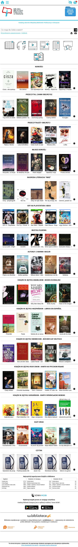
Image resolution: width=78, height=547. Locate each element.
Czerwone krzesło (56, 486)
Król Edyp (4, 488)
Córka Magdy (5, 483)
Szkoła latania (30, 481)
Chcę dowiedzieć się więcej (29, 545)
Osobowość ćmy (5, 486)
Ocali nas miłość (56, 488)
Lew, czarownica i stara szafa (8, 484)
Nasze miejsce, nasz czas (58, 483)
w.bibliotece (48, 520)
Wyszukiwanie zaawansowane (11, 33)
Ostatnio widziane (31, 486)
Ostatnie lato (5, 481)
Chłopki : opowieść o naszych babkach (36, 484)
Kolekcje (24, 33)
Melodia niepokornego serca (33, 483)
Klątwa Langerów (31, 488)
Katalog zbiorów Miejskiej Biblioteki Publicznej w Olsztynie (39, 22)
